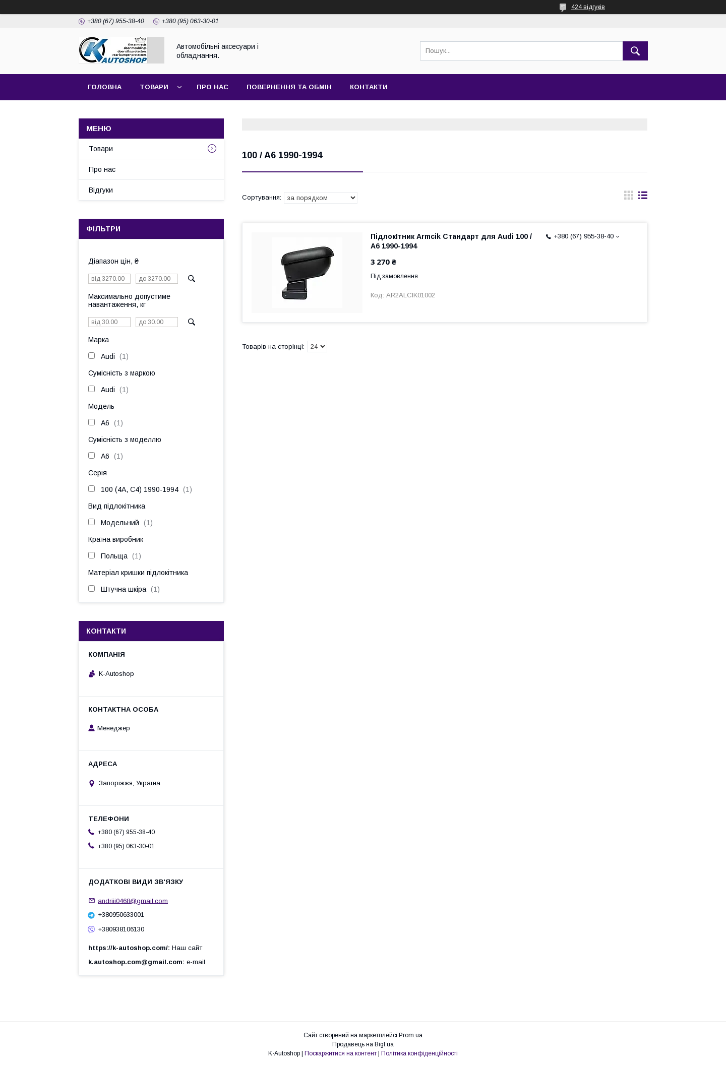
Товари (154, 87)
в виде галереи (628, 198)
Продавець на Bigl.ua (363, 1044)
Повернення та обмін (289, 87)
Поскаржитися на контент (341, 1053)
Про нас (212, 87)
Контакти (369, 87)
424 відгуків (588, 7)
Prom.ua (410, 1035)
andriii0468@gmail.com (133, 900)
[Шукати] (635, 50)
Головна (105, 87)
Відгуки (101, 190)
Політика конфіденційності (419, 1053)
